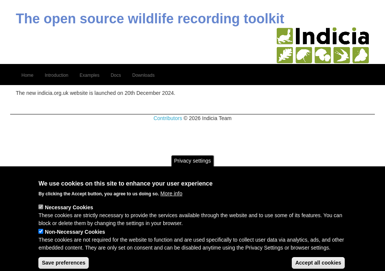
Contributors (167, 118)
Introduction (56, 75)
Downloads (143, 75)
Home (27, 75)
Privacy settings (192, 169)
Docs (116, 75)
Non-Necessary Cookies (75, 240)
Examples (90, 75)
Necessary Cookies (69, 216)
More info (171, 202)
